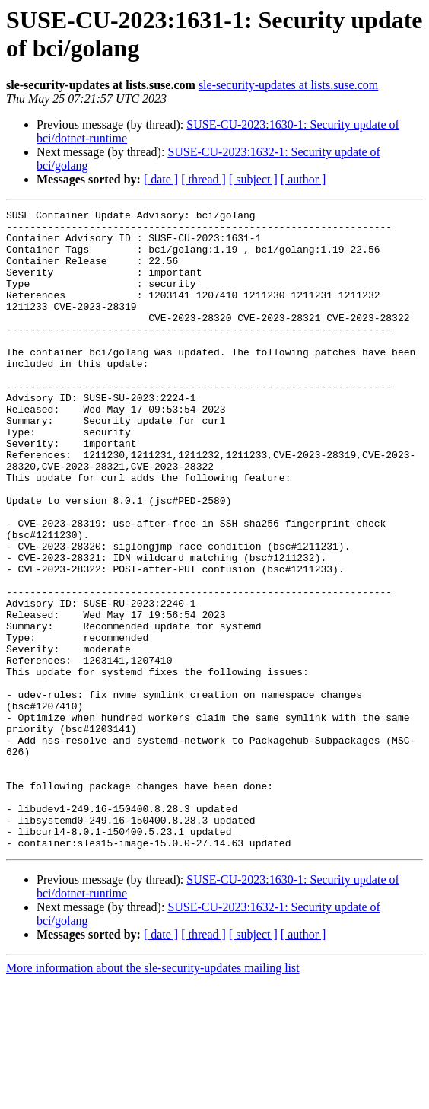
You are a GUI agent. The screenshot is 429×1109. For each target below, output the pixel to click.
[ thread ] (203, 179)
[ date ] (161, 179)
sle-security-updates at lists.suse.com (288, 84)
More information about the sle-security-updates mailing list (153, 1095)
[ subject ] (253, 179)
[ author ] (303, 179)
